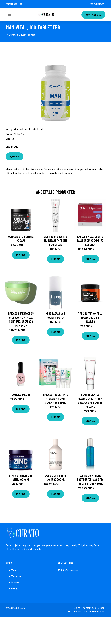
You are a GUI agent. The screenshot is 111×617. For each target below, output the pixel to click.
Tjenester (16, 576)
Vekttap (13, 34)
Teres (14, 570)
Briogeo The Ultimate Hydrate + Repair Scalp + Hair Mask (55, 398)
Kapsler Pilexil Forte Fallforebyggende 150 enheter (90, 240)
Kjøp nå (14, 156)
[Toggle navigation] (9, 14)
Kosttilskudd (28, 34)
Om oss (15, 582)
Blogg (14, 588)
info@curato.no (97, 3)
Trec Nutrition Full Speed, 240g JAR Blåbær (90, 317)
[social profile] (20, 4)
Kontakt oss (93, 14)
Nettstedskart (96, 611)
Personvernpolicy (77, 611)
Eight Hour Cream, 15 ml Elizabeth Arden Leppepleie (55, 240)
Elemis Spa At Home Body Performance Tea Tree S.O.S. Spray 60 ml (90, 479)
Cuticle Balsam (21, 394)
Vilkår (101, 607)
